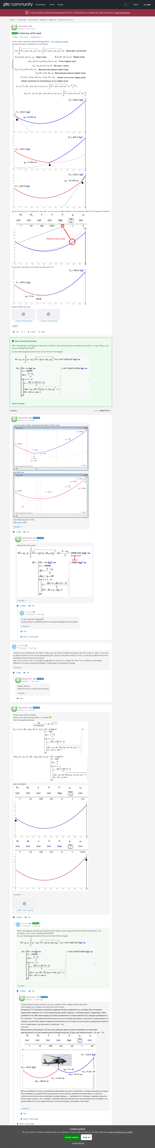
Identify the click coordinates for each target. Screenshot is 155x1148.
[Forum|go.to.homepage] (18, 4)
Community (21, 20)
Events (52, 4)
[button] (134, 4)
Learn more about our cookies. (121, 1132)
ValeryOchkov (23, 26)
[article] (61, 475)
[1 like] (23, 332)
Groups (60, 4)
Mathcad (43, 20)
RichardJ (28, 612)
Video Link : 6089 (19, 522)
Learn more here (122, 12)
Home (12, 20)
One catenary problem (60, 41)
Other (15, 326)
